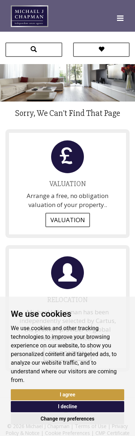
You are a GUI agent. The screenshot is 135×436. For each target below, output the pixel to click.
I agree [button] (67, 394)
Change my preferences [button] (67, 419)
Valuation (67, 220)
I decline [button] (67, 406)
